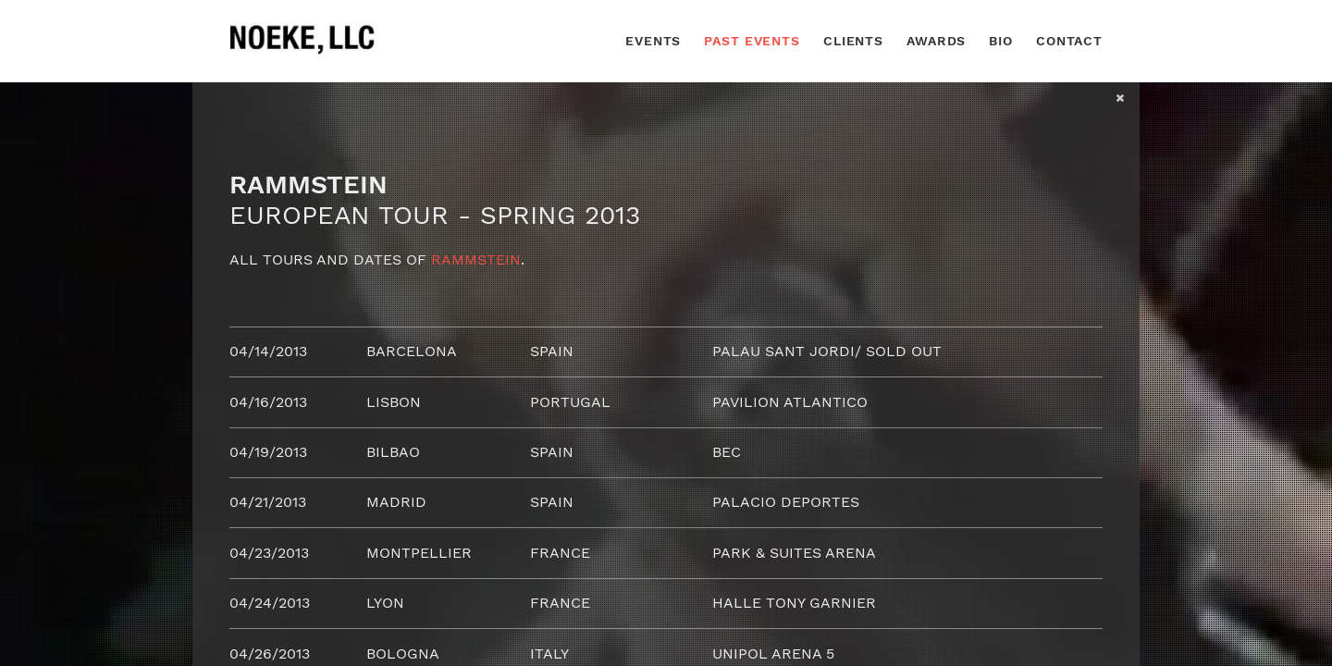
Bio (1001, 40)
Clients (853, 40)
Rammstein (476, 259)
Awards (936, 40)
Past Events (752, 40)
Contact (1069, 40)
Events (653, 40)
